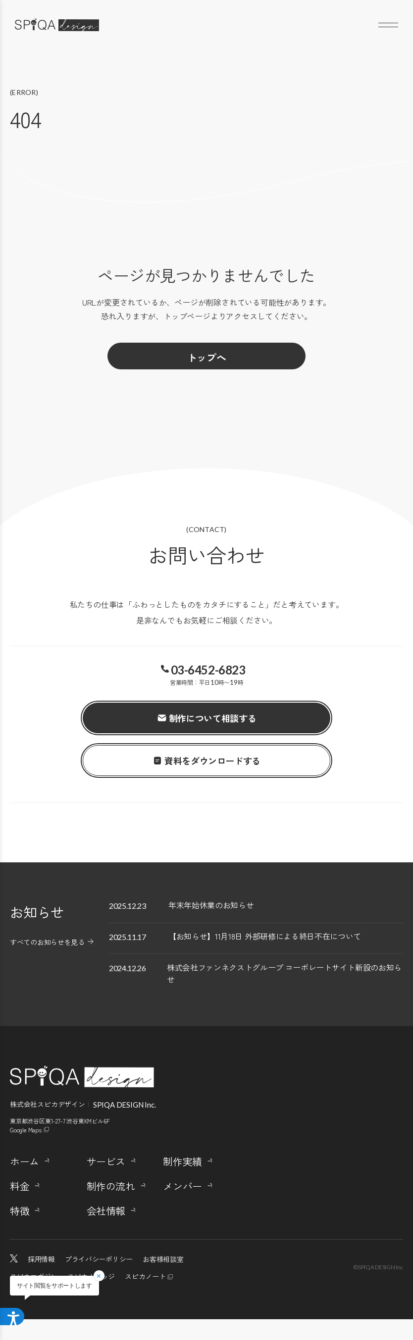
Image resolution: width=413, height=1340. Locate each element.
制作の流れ (111, 1207)
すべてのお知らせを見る (47, 941)
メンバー (182, 1207)
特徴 (19, 1232)
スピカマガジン (33, 1297)
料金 (19, 1207)
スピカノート (145, 1297)
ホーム (24, 1182)
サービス (106, 1182)
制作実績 (182, 1182)
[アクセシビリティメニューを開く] (16, 1314)
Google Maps (26, 1150)
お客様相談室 (163, 1279)
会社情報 (106, 1232)
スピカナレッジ (91, 1297)
